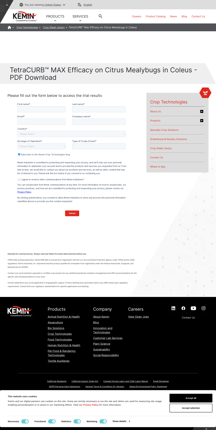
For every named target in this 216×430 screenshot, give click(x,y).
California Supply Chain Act (85, 381)
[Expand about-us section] (202, 111)
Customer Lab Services (107, 338)
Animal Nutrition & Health (64, 316)
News (173, 16)
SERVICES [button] (80, 18)
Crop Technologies (27, 27)
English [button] (88, 4)
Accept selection (191, 411)
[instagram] (203, 308)
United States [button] (52, 4)
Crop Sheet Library (54, 27)
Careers (136, 16)
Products (155, 120)
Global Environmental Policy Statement (148, 386)
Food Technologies (60, 339)
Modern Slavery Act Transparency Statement (121, 391)
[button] (64, 5)
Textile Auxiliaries (58, 360)
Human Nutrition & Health (64, 345)
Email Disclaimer (161, 381)
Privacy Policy (155, 391)
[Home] (9, 27)
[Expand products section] (202, 120)
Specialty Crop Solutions (164, 129)
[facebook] (183, 308)
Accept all (191, 401)
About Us (155, 111)
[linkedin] (173, 308)
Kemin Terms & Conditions (81, 391)
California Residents (56, 381)
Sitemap (171, 391)
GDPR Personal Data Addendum (64, 386)
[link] (25, 16)
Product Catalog (155, 16)
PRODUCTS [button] (55, 18)
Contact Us (198, 16)
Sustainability (101, 349)
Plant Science (101, 343)
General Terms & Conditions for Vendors (104, 386)
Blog (184, 16)
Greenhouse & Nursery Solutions (168, 139)
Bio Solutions (56, 328)
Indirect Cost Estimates (52, 391)
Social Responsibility (106, 355)
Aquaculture (55, 322)
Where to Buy (157, 166)
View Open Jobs (138, 316)
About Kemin (101, 316)
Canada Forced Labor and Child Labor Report (125, 381)
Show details (119, 424)
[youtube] (193, 308)
